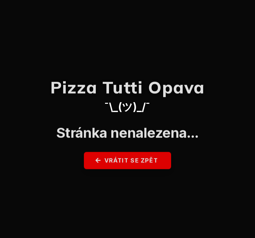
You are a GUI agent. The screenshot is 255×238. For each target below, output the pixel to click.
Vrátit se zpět (126, 162)
